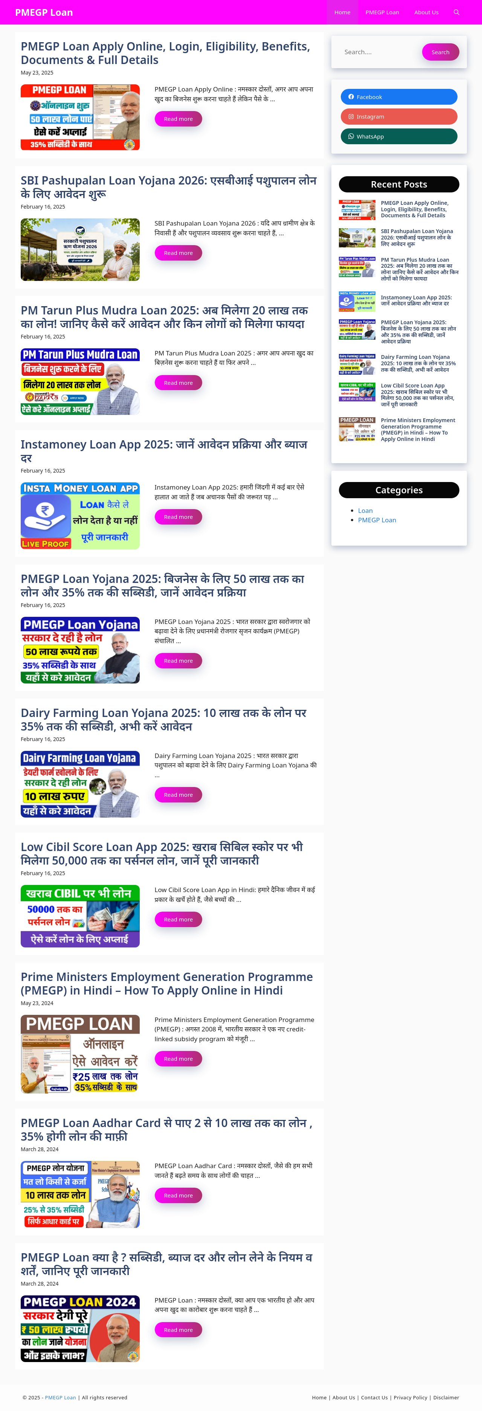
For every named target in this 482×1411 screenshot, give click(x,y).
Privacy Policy (410, 1397)
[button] (456, 12)
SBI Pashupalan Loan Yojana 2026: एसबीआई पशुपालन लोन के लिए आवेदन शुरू (169, 186)
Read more (178, 118)
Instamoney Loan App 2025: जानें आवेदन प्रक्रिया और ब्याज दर (164, 450)
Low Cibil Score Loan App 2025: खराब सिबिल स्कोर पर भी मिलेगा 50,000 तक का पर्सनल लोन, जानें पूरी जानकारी (162, 853)
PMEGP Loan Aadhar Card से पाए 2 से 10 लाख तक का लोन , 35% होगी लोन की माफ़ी (167, 1129)
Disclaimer (446, 1397)
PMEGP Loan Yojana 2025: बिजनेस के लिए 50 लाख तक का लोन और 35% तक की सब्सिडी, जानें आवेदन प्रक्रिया (162, 585)
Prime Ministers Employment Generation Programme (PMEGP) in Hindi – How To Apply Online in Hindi (167, 983)
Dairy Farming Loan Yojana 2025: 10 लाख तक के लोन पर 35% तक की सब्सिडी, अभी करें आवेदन (163, 719)
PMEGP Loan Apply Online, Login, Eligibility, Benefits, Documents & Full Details (165, 52)
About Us (426, 12)
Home (342, 12)
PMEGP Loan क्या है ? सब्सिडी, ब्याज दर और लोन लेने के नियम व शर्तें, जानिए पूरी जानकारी (166, 1263)
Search (441, 52)
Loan (365, 510)
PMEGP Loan (44, 12)
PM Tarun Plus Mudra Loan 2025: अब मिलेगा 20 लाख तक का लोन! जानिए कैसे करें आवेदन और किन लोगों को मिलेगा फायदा (164, 316)
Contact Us (374, 1397)
